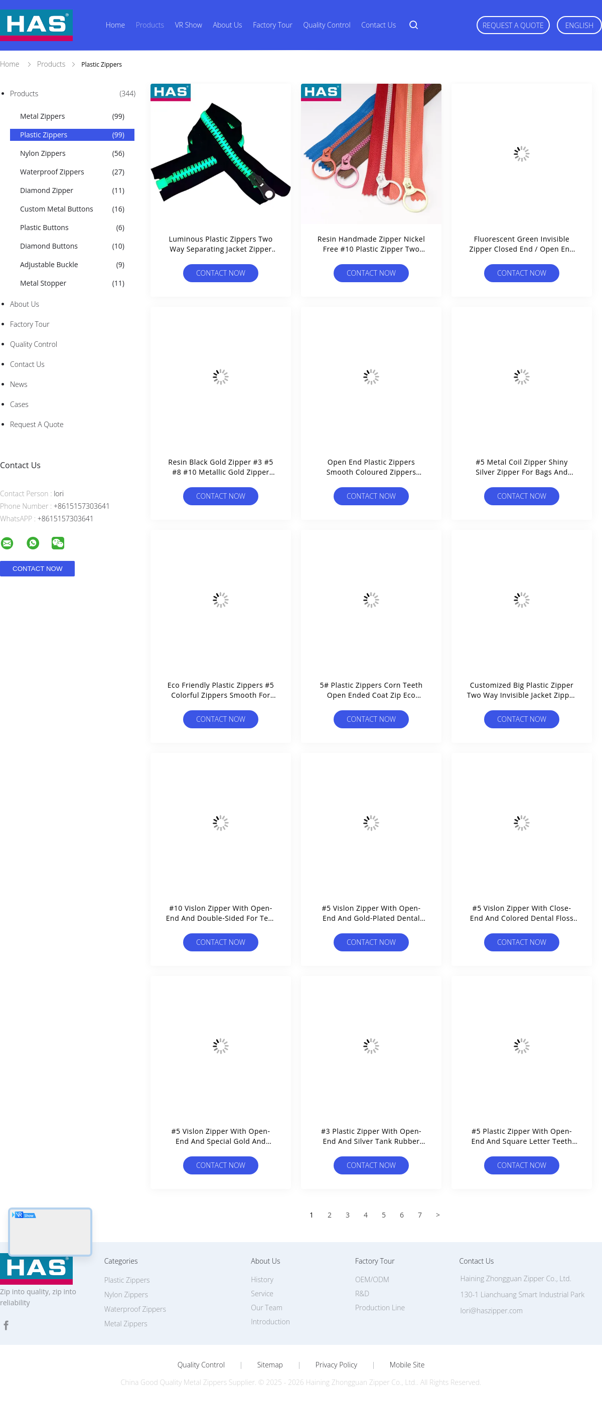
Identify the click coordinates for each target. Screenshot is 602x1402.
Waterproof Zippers (72, 172)
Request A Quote (513, 25)
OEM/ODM (372, 1279)
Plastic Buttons (72, 228)
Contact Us (378, 25)
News (18, 384)
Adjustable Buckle (72, 265)
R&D (362, 1293)
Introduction (270, 1321)
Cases (19, 404)
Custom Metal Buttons (72, 209)
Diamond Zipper (72, 190)
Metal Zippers (72, 116)
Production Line (380, 1307)
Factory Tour (272, 25)
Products (150, 25)
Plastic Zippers (72, 135)
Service (262, 1293)
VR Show (188, 25)
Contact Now (220, 273)
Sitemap (270, 1364)
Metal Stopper (72, 283)
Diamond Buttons (72, 246)
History (262, 1279)
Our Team (266, 1307)
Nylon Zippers (72, 153)
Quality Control (327, 25)
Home (115, 25)
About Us (227, 25)
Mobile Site (407, 1364)
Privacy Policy (336, 1364)
